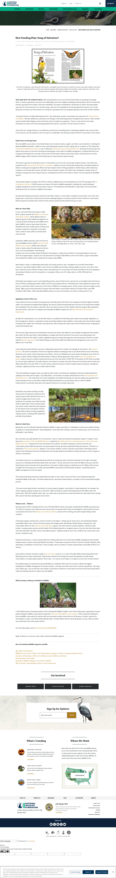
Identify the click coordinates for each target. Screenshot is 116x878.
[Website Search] (87, 3)
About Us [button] (41, 9)
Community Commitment (94, 814)
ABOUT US (22, 798)
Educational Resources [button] (70, 9)
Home (47, 30)
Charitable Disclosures (94, 807)
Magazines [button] (85, 9)
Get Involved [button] (29, 9)
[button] (71, 715)
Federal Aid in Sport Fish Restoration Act (65, 149)
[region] (58, 872)
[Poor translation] (7, 851)
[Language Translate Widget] (9, 841)
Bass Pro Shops (49, 554)
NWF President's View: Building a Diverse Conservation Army (36, 663)
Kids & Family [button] (53, 9)
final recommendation (31, 449)
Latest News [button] (98, 9)
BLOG (65, 798)
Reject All (88, 872)
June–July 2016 (73, 30)
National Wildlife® (63, 30)
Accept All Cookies (101, 872)
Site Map (98, 810)
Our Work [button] (17, 9)
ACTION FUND (79, 798)
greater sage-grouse (29, 340)
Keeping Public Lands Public (25, 658)
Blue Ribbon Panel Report (24, 651)
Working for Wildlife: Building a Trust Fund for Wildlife (33, 661)
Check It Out (31, 788)
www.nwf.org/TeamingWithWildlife (45, 628)
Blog (71, 3)
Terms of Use (96, 803)
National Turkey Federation (43, 526)
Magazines (53, 30)
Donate (110, 3)
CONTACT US (36, 798)
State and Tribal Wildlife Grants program (64, 614)
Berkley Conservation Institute (46, 512)
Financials (97, 812)
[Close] (113, 872)
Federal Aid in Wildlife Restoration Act (28, 149)
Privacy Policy (96, 805)
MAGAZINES (51, 798)
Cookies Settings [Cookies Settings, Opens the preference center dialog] (75, 872)
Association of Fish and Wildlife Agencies (35, 441)
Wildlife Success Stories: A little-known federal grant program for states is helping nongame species (49, 653)
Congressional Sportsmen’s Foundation (40, 165)
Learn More (30, 759)
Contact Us (64, 3)
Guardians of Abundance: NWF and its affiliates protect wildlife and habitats (41, 656)
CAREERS (93, 798)
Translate (30, 841)
